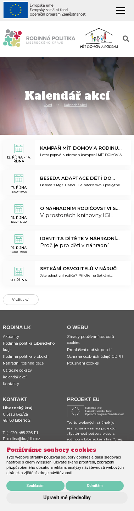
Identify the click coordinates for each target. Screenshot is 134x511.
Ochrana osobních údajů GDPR (95, 356)
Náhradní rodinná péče (23, 363)
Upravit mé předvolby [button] (66, 497)
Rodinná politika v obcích (26, 356)
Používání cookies (83, 363)
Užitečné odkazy (17, 370)
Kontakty (11, 384)
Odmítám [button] (95, 485)
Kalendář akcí (75, 105)
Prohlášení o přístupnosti (89, 350)
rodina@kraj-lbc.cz (23, 439)
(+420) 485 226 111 (22, 433)
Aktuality (11, 336)
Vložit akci (20, 299)
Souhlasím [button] (35, 485)
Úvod (48, 105)
